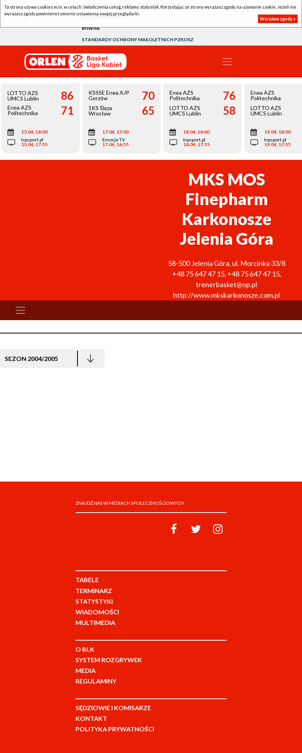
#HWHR (91, 28)
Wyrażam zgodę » (278, 18)
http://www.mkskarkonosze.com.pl (226, 295)
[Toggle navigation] (227, 62)
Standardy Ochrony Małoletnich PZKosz (137, 39)
